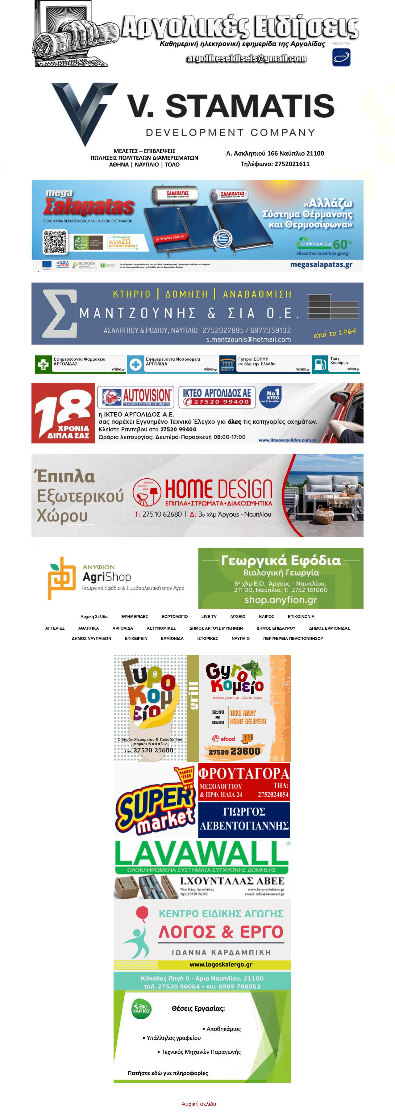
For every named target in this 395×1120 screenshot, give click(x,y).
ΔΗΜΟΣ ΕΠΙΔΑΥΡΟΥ (275, 628)
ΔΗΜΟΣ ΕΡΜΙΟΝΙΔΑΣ (329, 628)
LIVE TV (209, 616)
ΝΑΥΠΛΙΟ (241, 638)
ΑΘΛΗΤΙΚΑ (88, 628)
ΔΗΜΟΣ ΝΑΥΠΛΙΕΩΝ (91, 638)
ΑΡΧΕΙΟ (237, 616)
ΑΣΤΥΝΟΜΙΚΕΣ (161, 628)
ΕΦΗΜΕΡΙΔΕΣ (134, 616)
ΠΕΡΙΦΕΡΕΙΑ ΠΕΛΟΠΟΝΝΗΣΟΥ (293, 638)
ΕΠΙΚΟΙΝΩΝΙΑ (301, 616)
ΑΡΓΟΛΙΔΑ (123, 628)
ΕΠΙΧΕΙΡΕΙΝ (136, 638)
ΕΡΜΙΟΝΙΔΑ (172, 638)
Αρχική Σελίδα (94, 616)
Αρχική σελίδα (199, 1104)
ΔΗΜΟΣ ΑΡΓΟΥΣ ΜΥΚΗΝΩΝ (216, 628)
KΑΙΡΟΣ (266, 616)
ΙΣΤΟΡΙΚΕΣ (207, 638)
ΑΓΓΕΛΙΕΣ (54, 628)
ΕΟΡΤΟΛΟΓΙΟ (175, 616)
